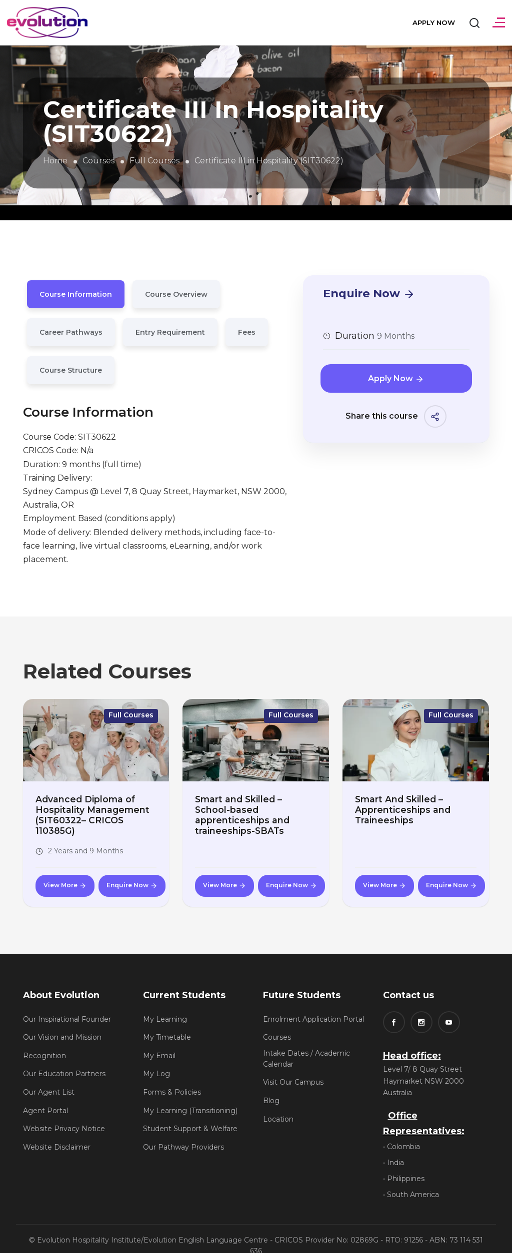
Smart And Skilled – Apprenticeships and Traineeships (398, 808)
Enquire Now (368, 293)
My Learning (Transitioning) (190, 1097)
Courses (98, 160)
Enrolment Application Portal (313, 1005)
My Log (156, 1060)
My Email (159, 1042)
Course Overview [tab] (176, 294)
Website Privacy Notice (64, 1115)
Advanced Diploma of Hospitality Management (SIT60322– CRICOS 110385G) (95, 808)
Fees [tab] (247, 332)
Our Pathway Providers (183, 1133)
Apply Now (432, 21)
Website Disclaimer (56, 1133)
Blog (271, 1087)
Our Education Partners (64, 1060)
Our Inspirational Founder (67, 1005)
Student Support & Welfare (190, 1115)
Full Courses (155, 160)
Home (55, 160)
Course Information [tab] (76, 294)
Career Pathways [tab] (71, 332)
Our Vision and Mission (62, 1024)
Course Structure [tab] (71, 370)
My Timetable (167, 1024)
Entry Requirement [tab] (170, 332)
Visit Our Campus (293, 1069)
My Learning (165, 1005)
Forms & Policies (172, 1079)
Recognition (44, 1042)
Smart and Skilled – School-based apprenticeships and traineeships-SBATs (251, 808)
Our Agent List (48, 1079)
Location (278, 1105)
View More (65, 872)
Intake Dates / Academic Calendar (306, 1045)
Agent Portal (45, 1097)
